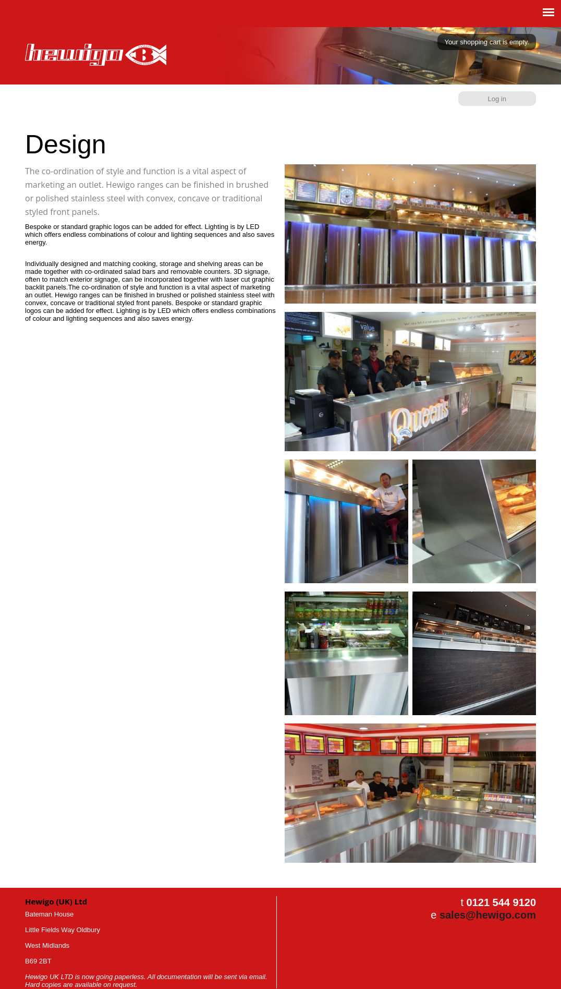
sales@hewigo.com (488, 915)
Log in (497, 99)
